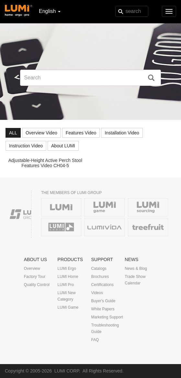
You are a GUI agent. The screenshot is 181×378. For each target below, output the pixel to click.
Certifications (102, 284)
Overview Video (41, 132)
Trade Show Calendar (135, 279)
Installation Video (122, 132)
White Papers (102, 309)
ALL (13, 132)
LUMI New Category (67, 296)
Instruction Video (26, 145)
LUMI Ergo (67, 268)
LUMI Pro (66, 284)
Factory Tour (34, 276)
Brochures (100, 276)
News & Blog (136, 268)
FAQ (95, 340)
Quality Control (37, 284)
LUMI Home (68, 276)
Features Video (81, 132)
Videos (97, 293)
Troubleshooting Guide (105, 328)
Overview (32, 268)
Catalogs (98, 268)
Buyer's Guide (103, 301)
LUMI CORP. (67, 370)
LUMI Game (68, 307)
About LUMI (63, 145)
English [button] (50, 11)
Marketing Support (107, 317)
